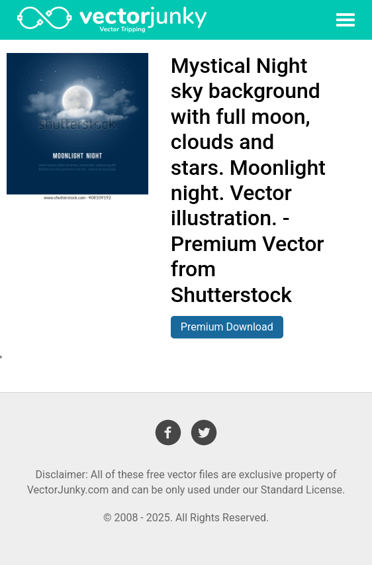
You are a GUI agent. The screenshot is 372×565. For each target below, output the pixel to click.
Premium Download (227, 327)
